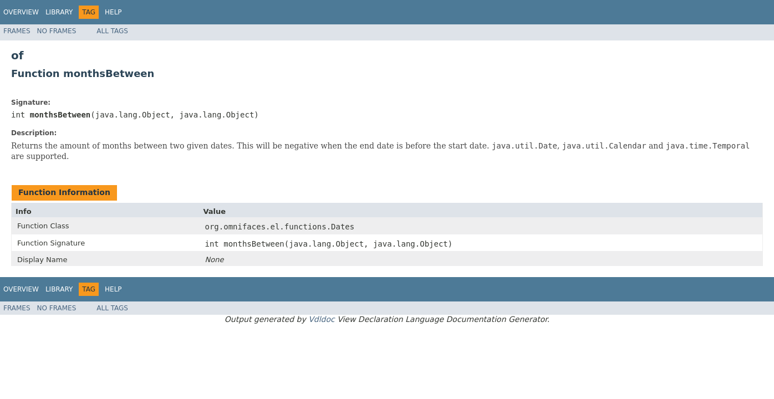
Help (113, 12)
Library (59, 12)
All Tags (112, 31)
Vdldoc (321, 319)
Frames (16, 31)
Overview (21, 12)
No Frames (57, 31)
